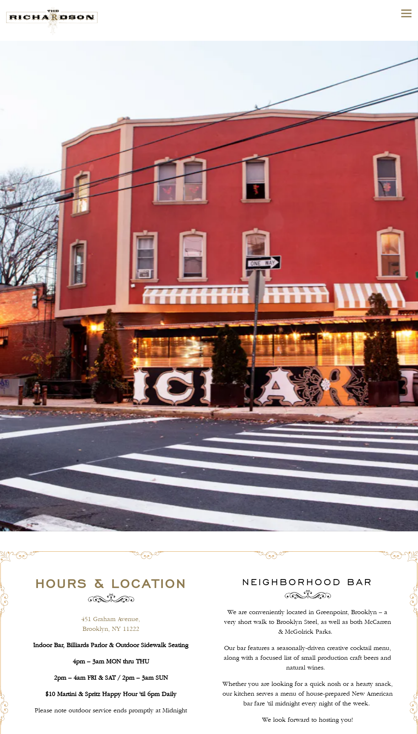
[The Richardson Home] (61, 20)
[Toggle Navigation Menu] (406, 13)
